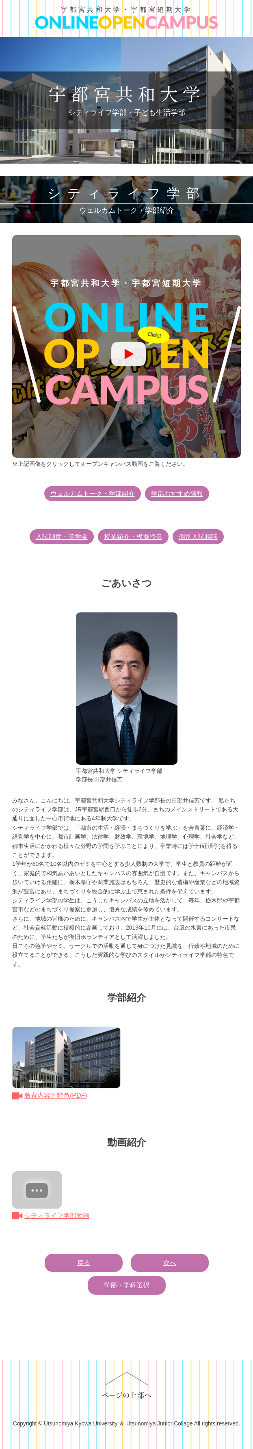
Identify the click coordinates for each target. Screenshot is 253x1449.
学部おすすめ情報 (177, 493)
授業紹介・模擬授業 (133, 536)
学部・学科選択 (126, 1285)
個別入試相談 (198, 536)
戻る (83, 1262)
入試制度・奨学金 (62, 536)
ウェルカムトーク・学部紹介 (92, 493)
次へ (169, 1262)
